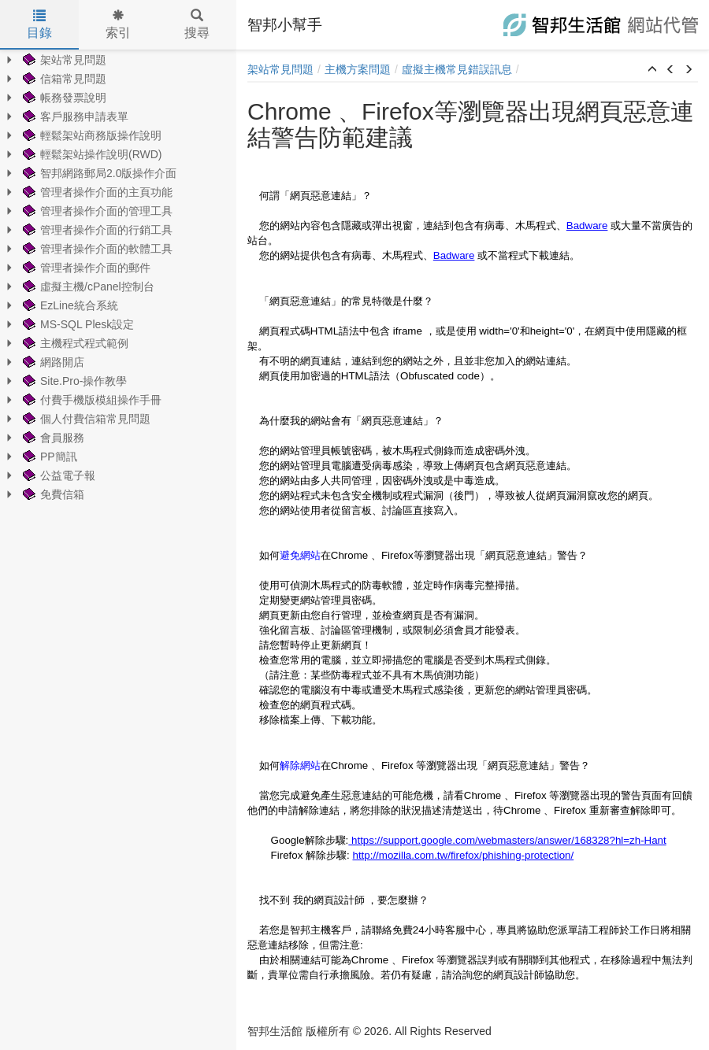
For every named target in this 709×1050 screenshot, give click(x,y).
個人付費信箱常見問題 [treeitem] (85, 418)
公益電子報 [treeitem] (57, 475)
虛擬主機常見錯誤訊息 (457, 69)
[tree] (118, 277)
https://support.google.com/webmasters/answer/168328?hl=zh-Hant (507, 840)
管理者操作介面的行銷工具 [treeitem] (96, 229)
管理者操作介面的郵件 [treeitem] (85, 267)
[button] (652, 70)
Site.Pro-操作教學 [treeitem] (73, 381)
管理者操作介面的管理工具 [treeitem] (96, 210)
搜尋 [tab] (197, 24)
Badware (587, 225)
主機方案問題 (358, 69)
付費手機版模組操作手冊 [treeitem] (90, 399)
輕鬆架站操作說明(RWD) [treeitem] (91, 154)
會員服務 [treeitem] (52, 437)
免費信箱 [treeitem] (52, 494)
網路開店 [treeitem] (52, 362)
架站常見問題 (280, 69)
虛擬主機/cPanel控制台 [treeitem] (87, 286)
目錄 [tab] (39, 24)
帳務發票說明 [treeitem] (63, 97)
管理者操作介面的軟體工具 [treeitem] (96, 248)
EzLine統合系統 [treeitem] (69, 305)
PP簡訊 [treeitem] (48, 456)
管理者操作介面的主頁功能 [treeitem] (96, 192)
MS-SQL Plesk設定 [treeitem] (77, 324)
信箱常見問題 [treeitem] (63, 78)
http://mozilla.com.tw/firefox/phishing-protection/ (463, 855)
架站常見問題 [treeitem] (63, 59)
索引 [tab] (118, 24)
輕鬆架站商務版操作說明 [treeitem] (90, 135)
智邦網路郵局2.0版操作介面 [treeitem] (98, 173)
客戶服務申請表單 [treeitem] (74, 116)
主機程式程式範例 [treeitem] (74, 343)
